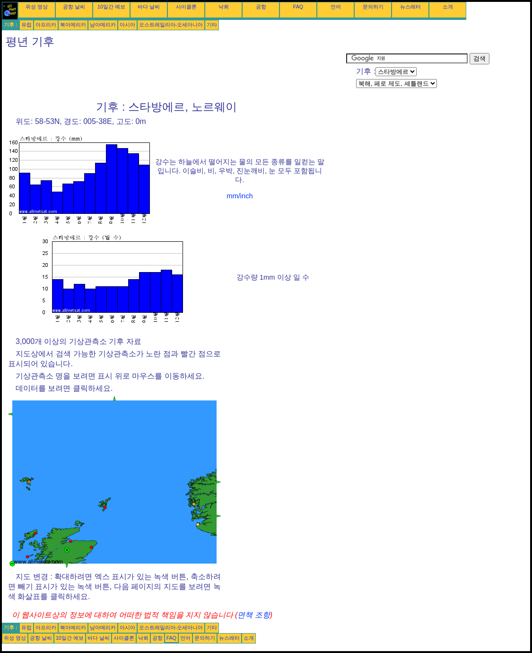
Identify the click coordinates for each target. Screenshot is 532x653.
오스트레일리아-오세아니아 (171, 24)
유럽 (26, 24)
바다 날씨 (149, 6)
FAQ (298, 6)
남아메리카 (103, 24)
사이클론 (186, 6)
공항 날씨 (74, 6)
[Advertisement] (174, 74)
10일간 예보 (111, 6)
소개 (448, 6)
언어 (336, 6)
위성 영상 (37, 6)
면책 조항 (253, 615)
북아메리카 (73, 24)
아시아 (127, 24)
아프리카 (45, 24)
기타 (212, 24)
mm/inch (240, 196)
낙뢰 (223, 6)
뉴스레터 (410, 6)
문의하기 (373, 6)
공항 (261, 6)
